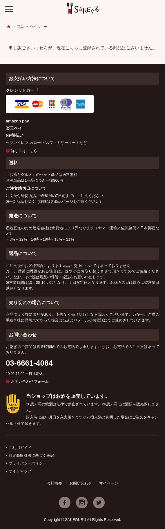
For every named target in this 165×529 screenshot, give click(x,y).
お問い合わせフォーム (30, 381)
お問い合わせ (80, 483)
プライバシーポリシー (27, 463)
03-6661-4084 (29, 363)
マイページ (108, 483)
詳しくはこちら (24, 151)
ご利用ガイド (20, 447)
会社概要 (54, 483)
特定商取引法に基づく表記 (31, 455)
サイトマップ (20, 471)
